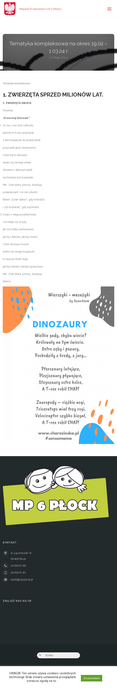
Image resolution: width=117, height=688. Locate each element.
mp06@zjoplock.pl (22, 579)
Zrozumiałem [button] (91, 678)
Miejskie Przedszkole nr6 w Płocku (40, 9)
